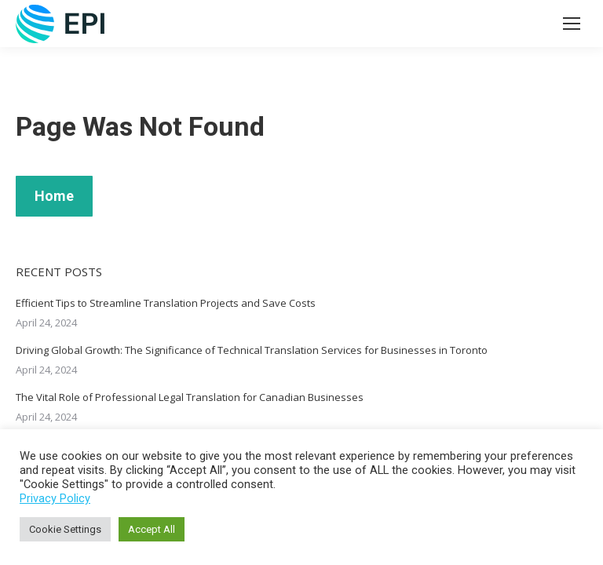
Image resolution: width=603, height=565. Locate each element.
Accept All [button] (151, 529)
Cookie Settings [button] (65, 529)
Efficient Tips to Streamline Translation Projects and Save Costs (166, 303)
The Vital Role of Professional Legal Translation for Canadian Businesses (190, 397)
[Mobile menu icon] (571, 23)
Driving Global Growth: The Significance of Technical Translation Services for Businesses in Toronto (252, 350)
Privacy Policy (55, 498)
